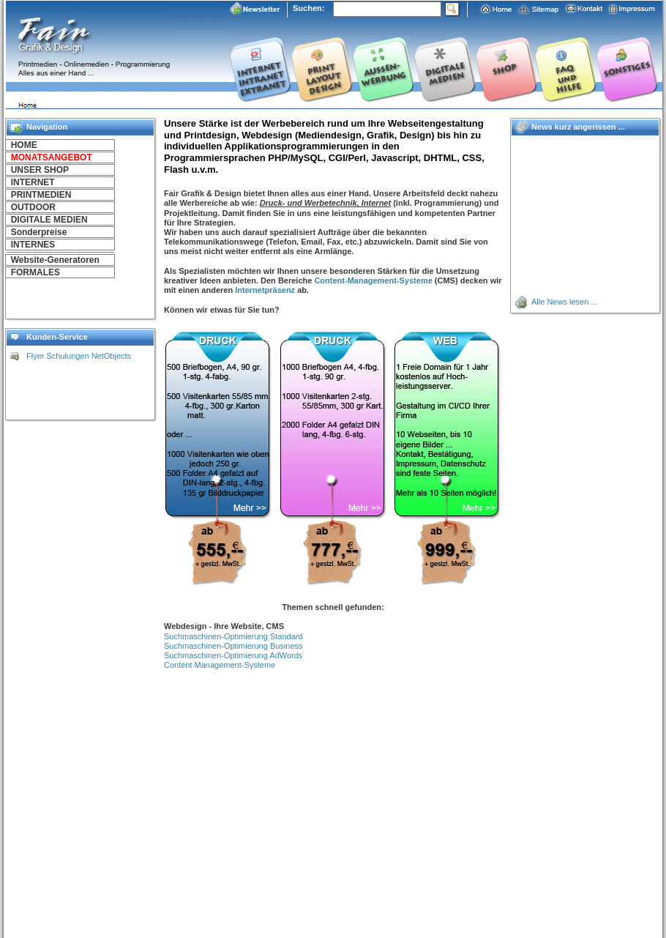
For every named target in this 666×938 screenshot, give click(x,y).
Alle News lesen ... (564, 301)
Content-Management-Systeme (373, 280)
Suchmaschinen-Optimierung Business (233, 645)
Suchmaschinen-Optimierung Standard (233, 636)
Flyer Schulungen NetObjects (78, 355)
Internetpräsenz (265, 290)
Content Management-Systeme (219, 664)
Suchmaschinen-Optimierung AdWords (233, 655)
